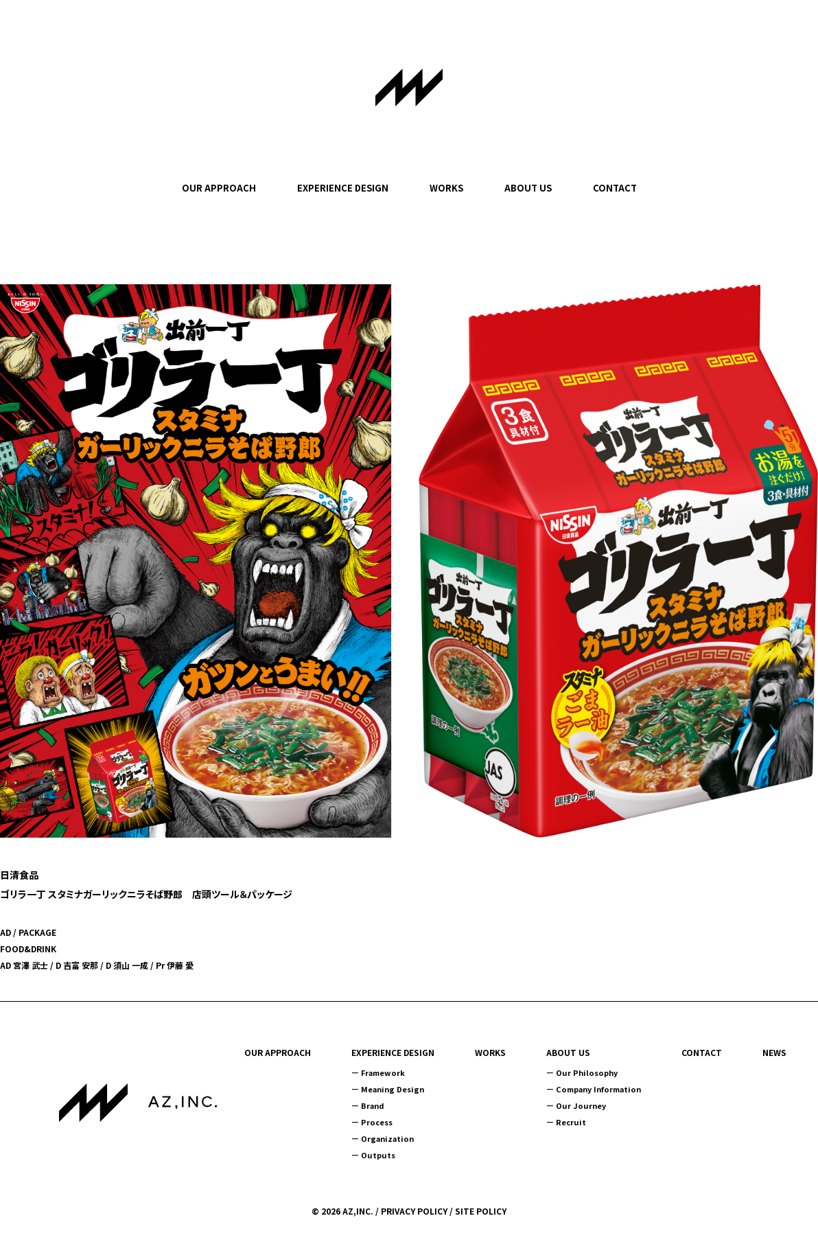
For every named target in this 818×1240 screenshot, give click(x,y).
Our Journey (581, 1105)
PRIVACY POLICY (414, 1211)
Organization (387, 1138)
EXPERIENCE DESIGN (342, 187)
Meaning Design (392, 1088)
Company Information (598, 1088)
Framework (383, 1072)
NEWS (774, 1052)
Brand (372, 1105)
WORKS (446, 187)
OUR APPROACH (219, 187)
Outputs (378, 1154)
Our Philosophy (587, 1072)
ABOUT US (528, 187)
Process (377, 1121)
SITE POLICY (480, 1211)
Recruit (571, 1121)
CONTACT (615, 187)
